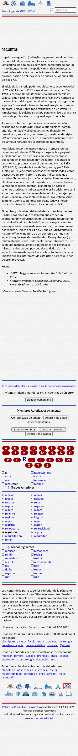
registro (10, 525)
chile (42, 674)
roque (38, 573)
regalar (9, 495)
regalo (9, 499)
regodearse (12, 528)
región (9, 521)
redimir (38, 484)
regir (37, 521)
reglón (38, 525)
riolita (8, 569)
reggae (38, 513)
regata (9, 506)
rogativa (10, 573)
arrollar (52, 674)
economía (8, 677)
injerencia (41, 670)
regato (9, 510)
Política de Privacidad (14, 706)
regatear (39, 506)
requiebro (11, 558)
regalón (39, 499)
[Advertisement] (39, 32)
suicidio (30, 656)
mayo (62, 674)
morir (41, 641)
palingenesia (25, 670)
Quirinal (65, 645)
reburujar (40, 480)
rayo (7, 480)
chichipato (8, 641)
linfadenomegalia (13, 645)
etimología (8, 670)
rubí (7, 577)
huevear (7, 656)
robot (37, 569)
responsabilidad (12, 674)
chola (54, 656)
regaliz (38, 495)
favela (31, 641)
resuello (10, 562)
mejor (53, 670)
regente (10, 513)
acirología (65, 641)
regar (37, 502)
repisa (38, 554)
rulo (36, 577)
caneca (21, 641)
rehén (8, 540)
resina (38, 558)
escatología (27, 659)
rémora (19, 656)
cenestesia (30, 674)
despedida (42, 659)
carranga (52, 641)
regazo (38, 510)
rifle (36, 566)
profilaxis (43, 656)
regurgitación (13, 536)
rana (8, 476)
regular (38, 532)
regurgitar (40, 536)
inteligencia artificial (42, 718)
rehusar (10, 551)
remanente (41, 551)
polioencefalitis (35, 645)
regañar (10, 502)
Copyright (33, 706)
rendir (9, 554)
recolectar (11, 484)
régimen (10, 517)
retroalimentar (43, 562)
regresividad (42, 528)
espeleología (10, 659)
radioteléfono (42, 472)
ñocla (54, 659)
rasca (37, 476)
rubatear (52, 645)
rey (7, 566)
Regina (38, 517)
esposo (64, 656)
